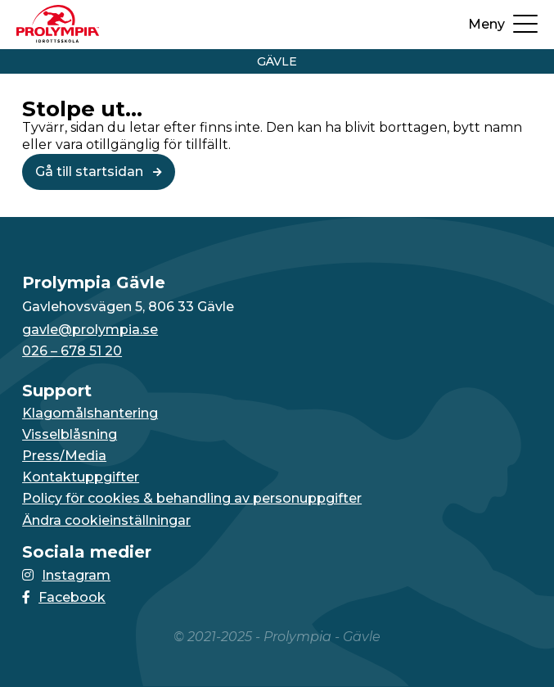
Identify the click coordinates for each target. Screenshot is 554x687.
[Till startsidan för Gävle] (57, 38)
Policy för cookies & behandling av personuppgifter (192, 498)
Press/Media (64, 456)
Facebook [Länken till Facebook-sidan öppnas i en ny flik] (64, 597)
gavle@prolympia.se (90, 330)
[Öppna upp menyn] (503, 24)
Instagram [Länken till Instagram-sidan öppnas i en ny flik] (66, 575)
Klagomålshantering (90, 413)
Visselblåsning (69, 434)
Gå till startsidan (98, 171)
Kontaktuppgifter (80, 477)
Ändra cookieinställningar (106, 520)
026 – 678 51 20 (72, 351)
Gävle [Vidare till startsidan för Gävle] (277, 61)
